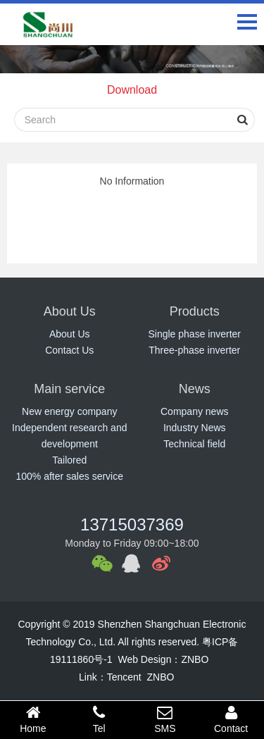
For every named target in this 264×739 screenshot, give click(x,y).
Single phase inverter (194, 334)
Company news (195, 411)
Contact (231, 719)
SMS (165, 719)
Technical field (194, 443)
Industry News (194, 427)
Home (33, 719)
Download (132, 90)
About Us (69, 334)
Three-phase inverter (194, 350)
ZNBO (194, 659)
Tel (99, 719)
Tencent (124, 677)
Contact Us (69, 350)
